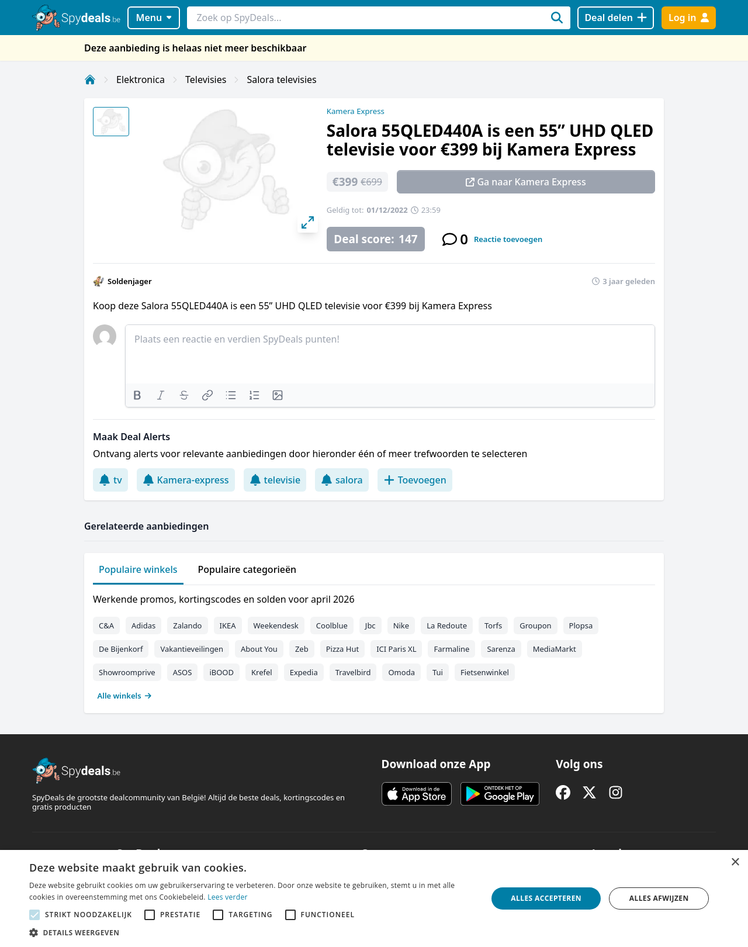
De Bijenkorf (121, 649)
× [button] (734, 862)
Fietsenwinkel (484, 672)
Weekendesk (276, 625)
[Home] (90, 79)
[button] (251, 932)
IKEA (228, 625)
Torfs (493, 625)
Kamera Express (356, 111)
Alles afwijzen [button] (659, 898)
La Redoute (447, 625)
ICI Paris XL (396, 649)
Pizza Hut (342, 649)
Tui (437, 672)
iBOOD (221, 672)
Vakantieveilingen (191, 649)
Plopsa (581, 625)
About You (259, 649)
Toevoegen (414, 480)
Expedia (304, 672)
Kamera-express (186, 480)
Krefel (261, 672)
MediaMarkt (554, 649)
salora (342, 480)
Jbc (370, 625)
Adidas (143, 625)
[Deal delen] (615, 17)
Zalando (187, 625)
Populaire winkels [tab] (138, 569)
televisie (275, 480)
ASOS (182, 672)
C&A (106, 625)
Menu (154, 17)
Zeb (302, 649)
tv (110, 480)
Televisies (205, 79)
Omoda (401, 672)
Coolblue (332, 625)
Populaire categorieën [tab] (247, 569)
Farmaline (451, 649)
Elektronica (140, 79)
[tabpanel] (374, 644)
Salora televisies (281, 79)
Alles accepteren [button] (546, 898)
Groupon (535, 625)
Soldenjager (130, 281)
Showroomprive (127, 672)
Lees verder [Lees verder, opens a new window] (227, 897)
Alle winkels (125, 695)
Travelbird (353, 672)
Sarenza (501, 649)
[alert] (374, 898)
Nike (401, 625)
